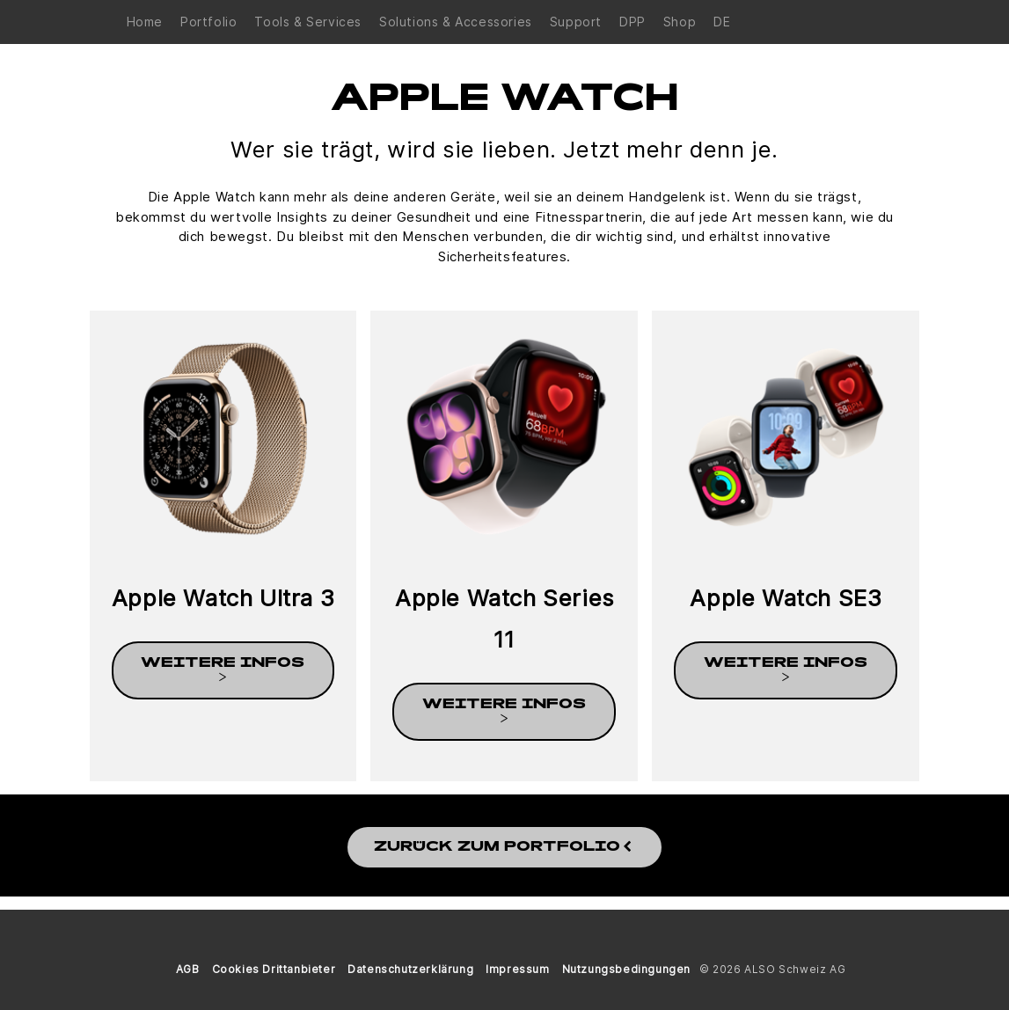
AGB (188, 969)
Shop (679, 21)
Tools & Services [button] (308, 21)
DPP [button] (632, 21)
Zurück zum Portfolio (504, 847)
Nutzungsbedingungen (626, 969)
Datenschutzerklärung (410, 969)
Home (145, 21)
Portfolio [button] (208, 21)
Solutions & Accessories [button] (455, 21)
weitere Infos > (222, 670)
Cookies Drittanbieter (274, 969)
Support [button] (576, 21)
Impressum (517, 969)
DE (721, 21)
